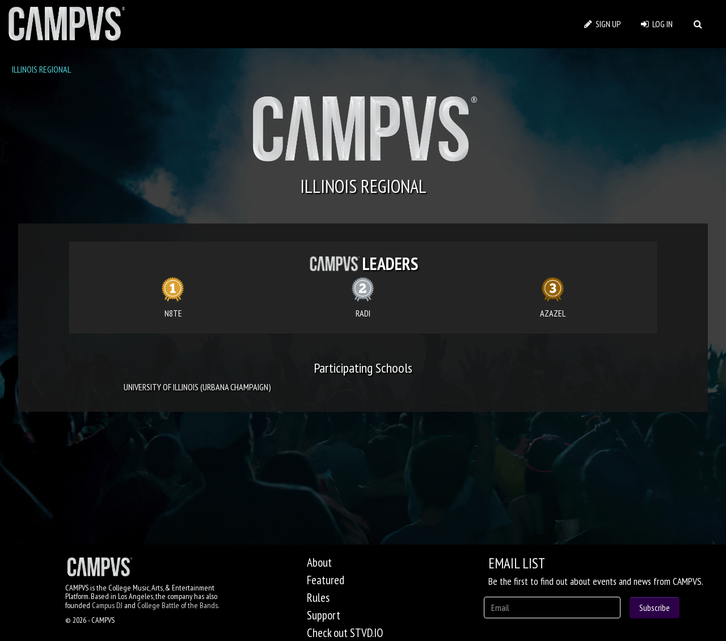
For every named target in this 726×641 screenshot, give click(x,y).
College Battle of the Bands (177, 605)
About (319, 562)
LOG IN (657, 23)
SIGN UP (602, 23)
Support (323, 615)
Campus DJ (107, 605)
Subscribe (654, 607)
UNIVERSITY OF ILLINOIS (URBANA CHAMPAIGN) (197, 387)
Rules (318, 597)
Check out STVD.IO (345, 632)
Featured (325, 580)
